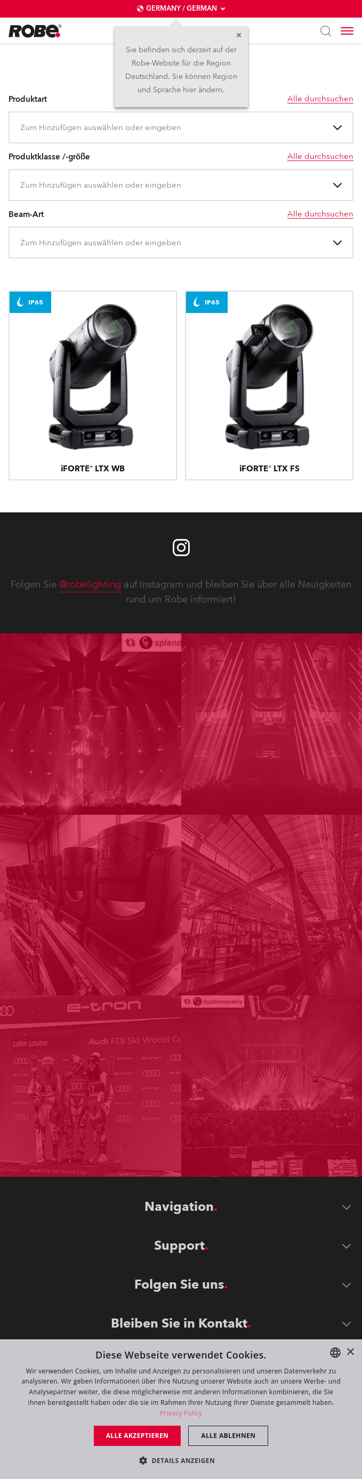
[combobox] (21, 128)
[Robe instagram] (181, 547)
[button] (181, 1460)
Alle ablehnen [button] (228, 1435)
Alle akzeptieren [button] (137, 1435)
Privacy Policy (181, 1413)
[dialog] (181, 1409)
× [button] (350, 1352)
